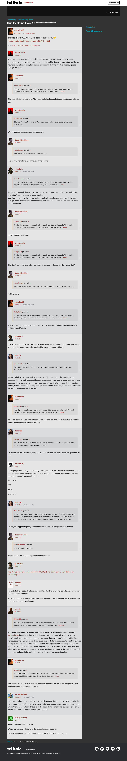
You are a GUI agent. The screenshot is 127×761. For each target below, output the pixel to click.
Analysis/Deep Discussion (32, 45)
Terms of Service (44, 753)
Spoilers (14, 45)
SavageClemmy (21, 718)
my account (113, 3)
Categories (112, 13)
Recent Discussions (94, 31)
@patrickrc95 (13, 635)
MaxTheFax (19, 464)
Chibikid (18, 583)
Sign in (10, 741)
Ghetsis (18, 609)
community (28, 3)
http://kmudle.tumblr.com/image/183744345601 (29, 41)
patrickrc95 (19, 30)
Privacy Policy (55, 753)
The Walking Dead (29, 33)
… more (61, 91)
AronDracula (20, 52)
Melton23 (18, 355)
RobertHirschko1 (21, 140)
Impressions (21, 45)
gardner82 (19, 336)
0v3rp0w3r (19, 169)
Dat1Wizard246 (21, 694)
